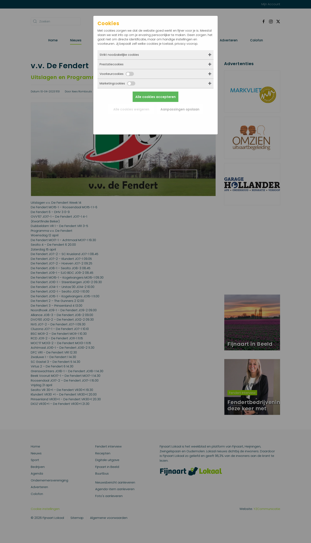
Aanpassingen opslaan (179, 109)
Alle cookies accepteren (155, 97)
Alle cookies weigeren (131, 109)
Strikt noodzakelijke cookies (119, 55)
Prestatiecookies (111, 64)
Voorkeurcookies (117, 74)
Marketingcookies (117, 83)
